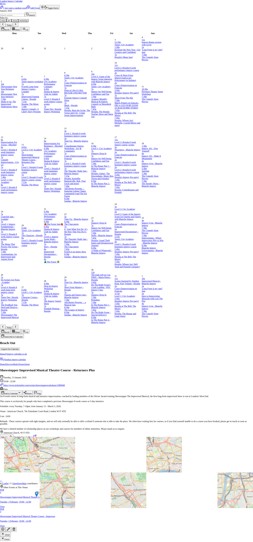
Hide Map (6, 436)
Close (5, 534)
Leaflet (4, 483)
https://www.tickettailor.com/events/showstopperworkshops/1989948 (32, 385)
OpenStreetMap (19, 483)
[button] (36, 494)
